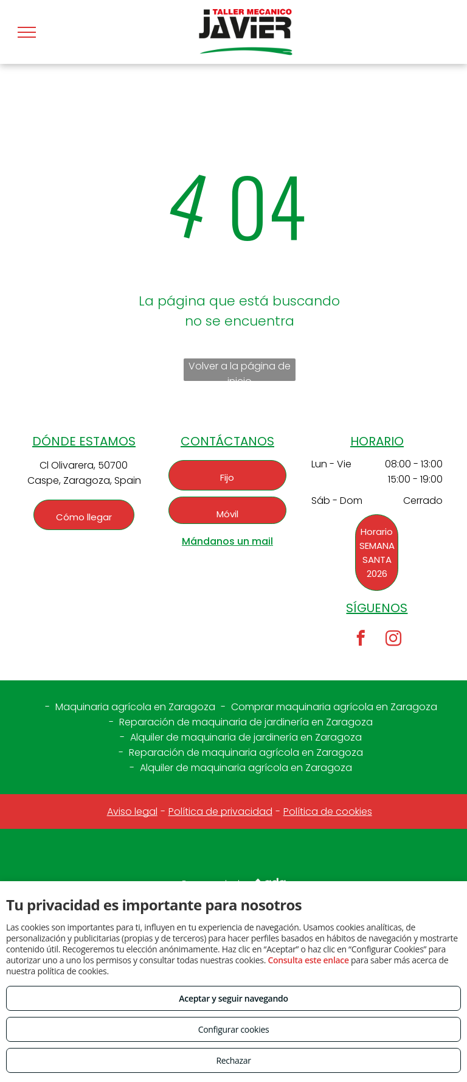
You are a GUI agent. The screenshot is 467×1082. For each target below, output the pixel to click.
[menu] (27, 32)
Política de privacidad (220, 811)
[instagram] (393, 640)
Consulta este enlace (308, 960)
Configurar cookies (233, 1029)
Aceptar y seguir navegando (233, 998)
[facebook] (360, 640)
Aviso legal (132, 811)
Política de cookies (327, 811)
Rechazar (233, 1060)
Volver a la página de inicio (240, 370)
